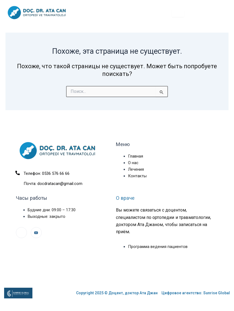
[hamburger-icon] (178, 13)
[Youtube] (36, 232)
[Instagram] (21, 232)
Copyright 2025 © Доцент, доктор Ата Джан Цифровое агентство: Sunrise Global (153, 293)
